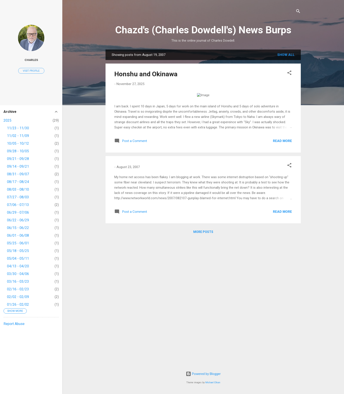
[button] (289, 73)
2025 (7, 120)
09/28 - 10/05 (18, 151)
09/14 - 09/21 (18, 166)
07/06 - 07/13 (18, 205)
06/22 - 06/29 (18, 220)
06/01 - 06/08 (18, 235)
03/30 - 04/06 (18, 274)
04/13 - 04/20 (18, 266)
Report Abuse (14, 324)
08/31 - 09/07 (18, 174)
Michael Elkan (212, 382)
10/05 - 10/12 (18, 143)
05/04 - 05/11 (18, 258)
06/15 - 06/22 (18, 228)
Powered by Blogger (203, 374)
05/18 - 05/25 (18, 251)
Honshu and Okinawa (145, 74)
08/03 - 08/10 (18, 189)
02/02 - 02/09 (18, 297)
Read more (282, 268)
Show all (286, 55)
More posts (203, 359)
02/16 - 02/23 (18, 289)
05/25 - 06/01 (18, 243)
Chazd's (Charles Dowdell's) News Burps (203, 30)
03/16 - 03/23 (18, 281)
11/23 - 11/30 (18, 128)
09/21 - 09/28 (18, 159)
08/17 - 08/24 (18, 182)
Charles (31, 60)
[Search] (298, 12)
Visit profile (31, 70)
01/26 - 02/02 (18, 304)
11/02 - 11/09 (18, 136)
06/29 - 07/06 (18, 212)
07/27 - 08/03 (18, 197)
